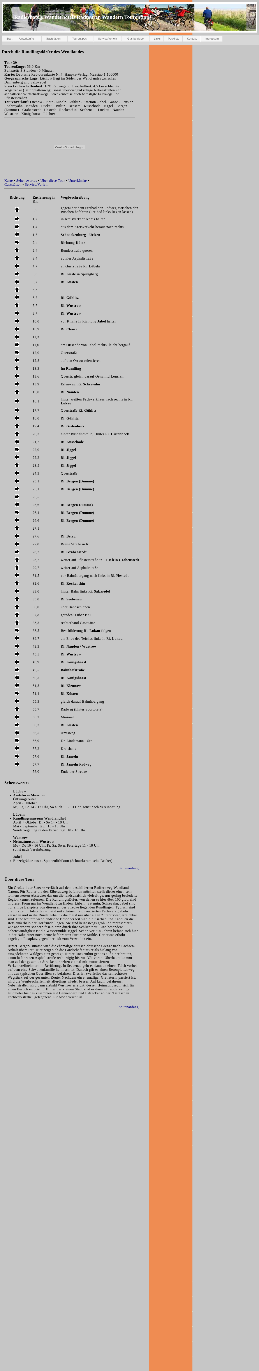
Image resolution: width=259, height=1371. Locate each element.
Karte (8, 180)
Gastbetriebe (135, 38)
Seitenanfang (129, 868)
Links (157, 38)
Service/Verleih (107, 38)
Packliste (173, 38)
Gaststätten (53, 38)
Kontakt (192, 38)
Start (9, 38)
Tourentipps (79, 38)
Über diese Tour (53, 180)
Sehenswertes (26, 180)
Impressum (212, 38)
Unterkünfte (26, 38)
